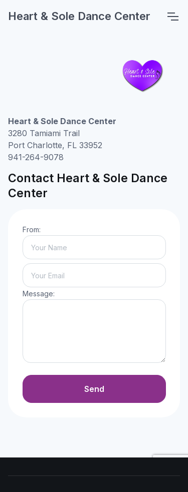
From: (32, 229)
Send (94, 389)
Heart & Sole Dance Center (79, 16)
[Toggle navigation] (172, 17)
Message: (39, 293)
